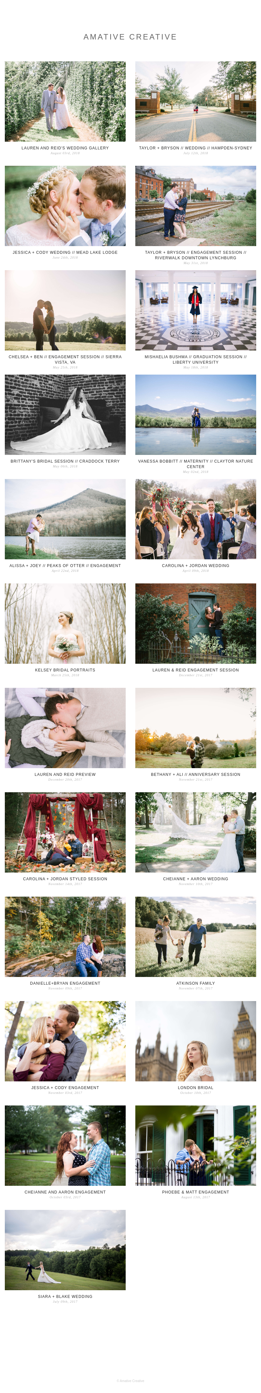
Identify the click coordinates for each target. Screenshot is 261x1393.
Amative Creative (130, 36)
